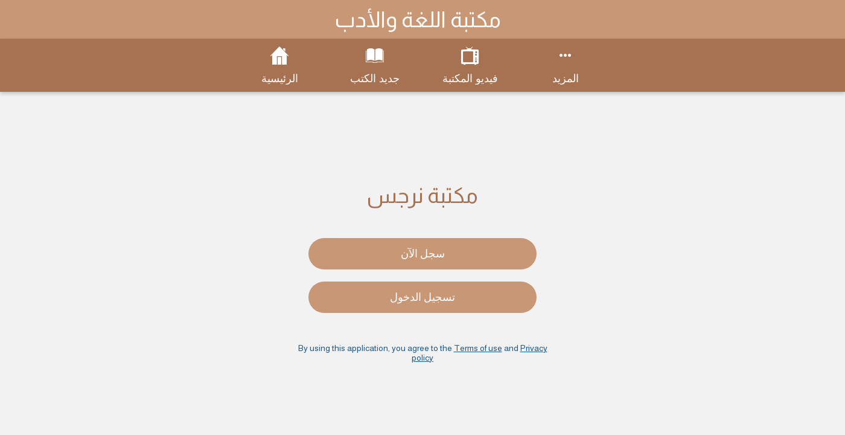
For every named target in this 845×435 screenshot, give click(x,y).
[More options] (565, 65)
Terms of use (478, 348)
